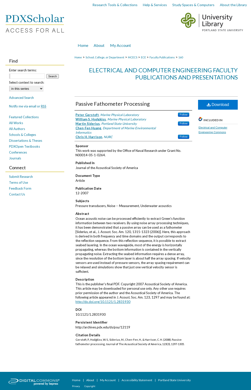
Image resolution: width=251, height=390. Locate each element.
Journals (15, 158)
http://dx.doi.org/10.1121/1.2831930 (102, 302)
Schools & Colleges (22, 135)
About (90, 380)
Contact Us (17, 194)
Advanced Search (21, 98)
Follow (184, 114)
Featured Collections (24, 117)
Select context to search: (26, 82)
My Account (108, 380)
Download (218, 105)
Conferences (18, 152)
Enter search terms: (23, 70)
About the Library (233, 5)
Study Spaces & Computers (193, 5)
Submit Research (21, 177)
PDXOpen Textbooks (24, 146)
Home (78, 57)
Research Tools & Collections (115, 5)
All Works (16, 123)
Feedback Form (20, 188)
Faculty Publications (162, 57)
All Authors (17, 129)
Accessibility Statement (137, 380)
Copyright (89, 386)
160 (180, 57)
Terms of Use (18, 182)
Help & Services (155, 5)
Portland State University (174, 380)
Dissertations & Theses (25, 141)
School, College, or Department (105, 57)
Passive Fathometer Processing (112, 103)
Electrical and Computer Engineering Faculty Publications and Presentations (163, 73)
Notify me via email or (27, 106)
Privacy (76, 386)
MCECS (132, 57)
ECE (143, 57)
